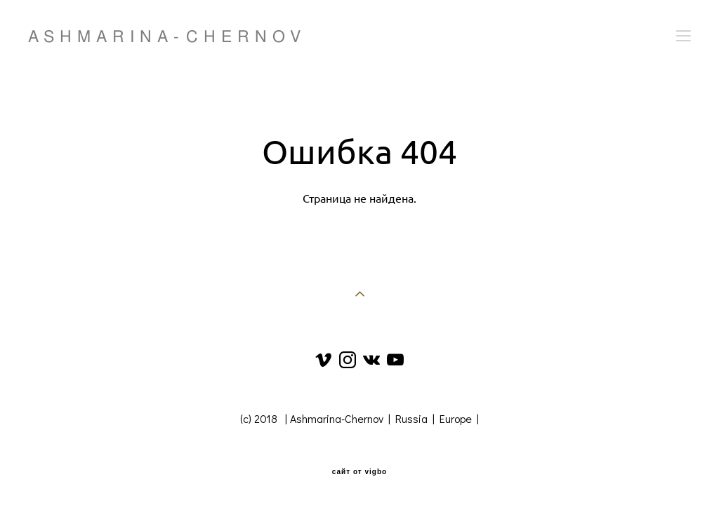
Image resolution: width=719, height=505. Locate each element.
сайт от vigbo (359, 472)
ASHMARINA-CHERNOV (167, 36)
